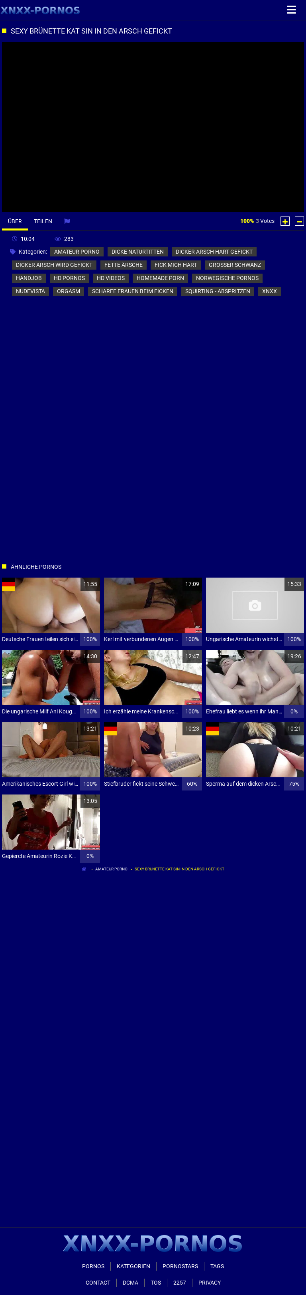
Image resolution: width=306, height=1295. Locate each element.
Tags (217, 1266)
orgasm (68, 291)
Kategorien (133, 1266)
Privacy (209, 1282)
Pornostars (180, 1266)
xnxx (269, 291)
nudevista (30, 291)
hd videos (111, 278)
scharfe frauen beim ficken (132, 291)
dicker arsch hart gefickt (214, 251)
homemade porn (160, 278)
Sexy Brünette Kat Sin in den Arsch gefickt (179, 869)
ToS (156, 1282)
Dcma (130, 1282)
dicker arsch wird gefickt (54, 265)
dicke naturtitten (138, 251)
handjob (29, 278)
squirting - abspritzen (217, 291)
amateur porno (77, 251)
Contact (98, 1282)
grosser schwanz (235, 265)
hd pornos (69, 278)
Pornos (93, 1266)
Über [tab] (15, 221)
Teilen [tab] (43, 221)
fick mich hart (176, 265)
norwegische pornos (227, 278)
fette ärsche (123, 265)
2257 (179, 1282)
